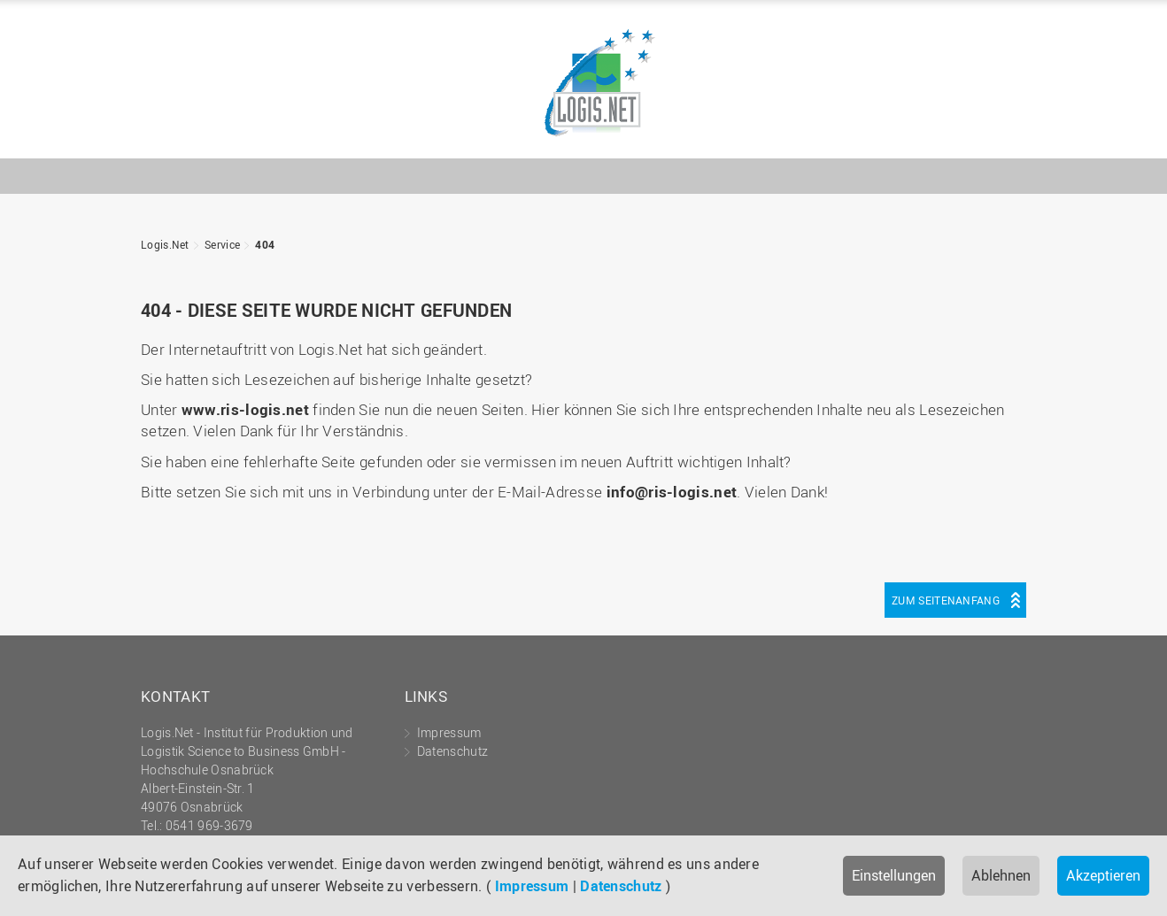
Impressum (532, 886)
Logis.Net (583, 83)
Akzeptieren (1103, 875)
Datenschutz (620, 886)
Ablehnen (1001, 875)
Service (222, 244)
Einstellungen (894, 875)
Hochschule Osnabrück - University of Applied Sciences (968, 130)
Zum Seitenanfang (946, 600)
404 (264, 244)
